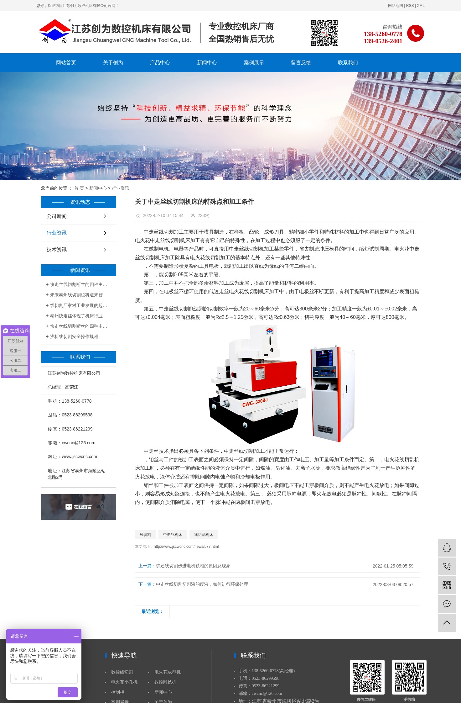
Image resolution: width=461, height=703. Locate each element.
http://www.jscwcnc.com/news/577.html (186, 546)
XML (421, 5)
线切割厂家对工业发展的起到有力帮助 (80, 305)
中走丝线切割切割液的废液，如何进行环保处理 (202, 584)
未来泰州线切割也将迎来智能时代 (80, 294)
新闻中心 (207, 62)
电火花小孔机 (124, 682)
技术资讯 (57, 249)
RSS (410, 5)
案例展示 (254, 62)
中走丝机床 (172, 534)
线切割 (145, 534)
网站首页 (66, 62)
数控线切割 (122, 672)
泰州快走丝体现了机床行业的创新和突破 (80, 315)
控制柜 (117, 692)
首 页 (79, 188)
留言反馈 (301, 62)
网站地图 (395, 5)
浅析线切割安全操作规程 (74, 336)
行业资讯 (120, 188)
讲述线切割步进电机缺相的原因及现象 (193, 565)
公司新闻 (57, 216)
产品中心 (160, 62)
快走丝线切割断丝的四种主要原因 (80, 284)
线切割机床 (203, 534)
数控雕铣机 (165, 682)
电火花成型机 (167, 672)
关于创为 (113, 62)
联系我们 (348, 62)
